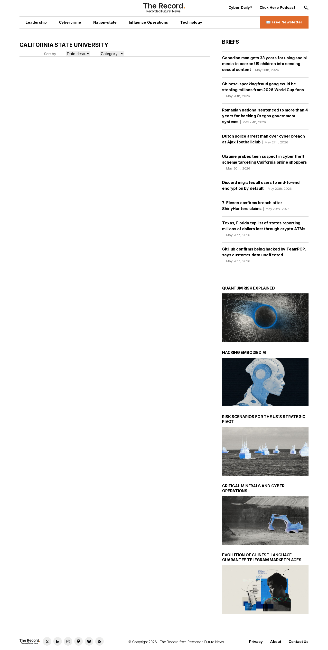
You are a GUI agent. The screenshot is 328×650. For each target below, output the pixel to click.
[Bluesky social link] (89, 641)
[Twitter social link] (47, 641)
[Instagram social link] (68, 641)
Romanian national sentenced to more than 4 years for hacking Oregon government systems (265, 116)
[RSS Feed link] (99, 641)
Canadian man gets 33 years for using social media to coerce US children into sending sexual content (264, 63)
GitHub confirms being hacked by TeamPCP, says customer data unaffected (264, 255)
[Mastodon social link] (78, 641)
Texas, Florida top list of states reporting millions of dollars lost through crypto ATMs (263, 228)
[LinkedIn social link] (57, 641)
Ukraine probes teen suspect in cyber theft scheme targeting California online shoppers (264, 162)
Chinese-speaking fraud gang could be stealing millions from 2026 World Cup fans (263, 89)
